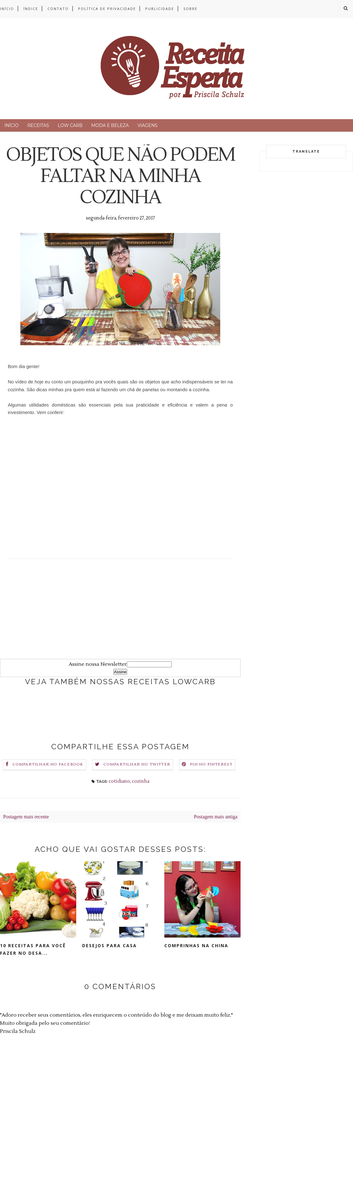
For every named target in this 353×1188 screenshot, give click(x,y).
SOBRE (190, 8)
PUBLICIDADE (159, 8)
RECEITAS (38, 125)
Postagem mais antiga (215, 816)
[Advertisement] (120, 615)
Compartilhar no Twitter (137, 764)
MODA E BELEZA (110, 125)
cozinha (140, 781)
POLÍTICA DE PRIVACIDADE (107, 8)
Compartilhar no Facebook (47, 764)
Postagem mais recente (26, 816)
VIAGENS (147, 125)
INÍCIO (7, 8)
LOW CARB (70, 125)
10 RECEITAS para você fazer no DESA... (33, 949)
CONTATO (58, 8)
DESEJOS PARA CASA (109, 945)
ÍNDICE (30, 8)
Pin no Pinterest (211, 764)
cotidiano (119, 781)
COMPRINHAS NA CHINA (196, 945)
